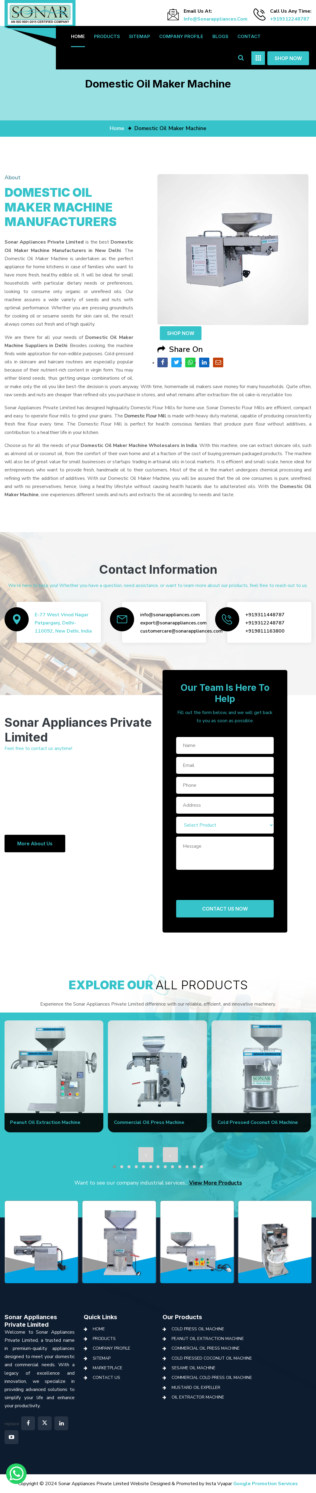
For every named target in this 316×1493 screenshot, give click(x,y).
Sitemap (139, 36)
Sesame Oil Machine (193, 1368)
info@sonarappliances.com (215, 19)
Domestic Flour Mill (145, 416)
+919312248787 (289, 19)
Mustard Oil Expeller (196, 1387)
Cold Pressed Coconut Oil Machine (212, 1358)
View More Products (215, 1182)
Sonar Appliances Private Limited (31, 1320)
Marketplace (107, 1368)
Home (78, 36)
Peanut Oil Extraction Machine (208, 1338)
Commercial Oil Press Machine (206, 1348)
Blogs (220, 36)
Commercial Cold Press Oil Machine (212, 1377)
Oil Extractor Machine (198, 1397)
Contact (249, 36)
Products (107, 36)
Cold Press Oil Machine (198, 1329)
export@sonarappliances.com (173, 623)
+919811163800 (265, 631)
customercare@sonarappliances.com (181, 631)
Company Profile (181, 36)
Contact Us (106, 1377)
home (117, 128)
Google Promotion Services (265, 1483)
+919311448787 (265, 614)
